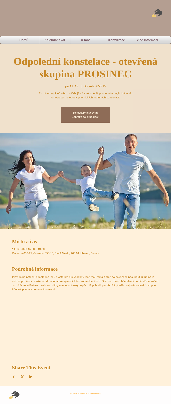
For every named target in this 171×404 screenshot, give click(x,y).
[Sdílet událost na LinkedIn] (30, 376)
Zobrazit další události (85, 116)
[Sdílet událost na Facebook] (13, 376)
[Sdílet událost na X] (22, 376)
